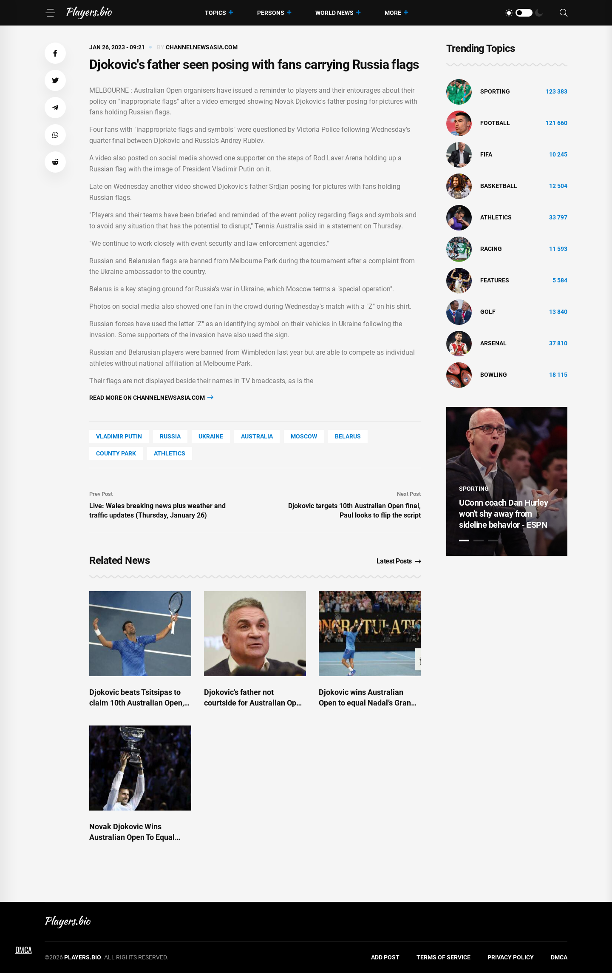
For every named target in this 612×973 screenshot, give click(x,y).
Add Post (385, 957)
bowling (493, 374)
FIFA (486, 154)
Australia (257, 436)
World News (334, 12)
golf (488, 311)
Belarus (348, 436)
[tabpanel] (506, 481)
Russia (170, 436)
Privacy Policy (510, 957)
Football (495, 122)
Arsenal (493, 343)
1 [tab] (464, 540)
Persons (270, 12)
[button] (55, 53)
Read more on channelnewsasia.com (151, 397)
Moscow (304, 436)
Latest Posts (399, 561)
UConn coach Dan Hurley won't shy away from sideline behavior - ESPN (503, 514)
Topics (215, 12)
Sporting (495, 91)
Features (494, 280)
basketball (498, 185)
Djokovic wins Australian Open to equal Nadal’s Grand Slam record (367, 703)
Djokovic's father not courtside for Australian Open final (254, 703)
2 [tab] (478, 540)
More (393, 12)
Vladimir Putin (119, 436)
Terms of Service (443, 957)
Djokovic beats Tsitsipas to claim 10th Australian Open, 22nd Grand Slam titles (136, 703)
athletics (169, 453)
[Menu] (50, 12)
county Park (116, 453)
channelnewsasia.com (202, 47)
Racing (491, 248)
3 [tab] (493, 540)
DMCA (559, 957)
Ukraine (210, 436)
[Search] (563, 13)
